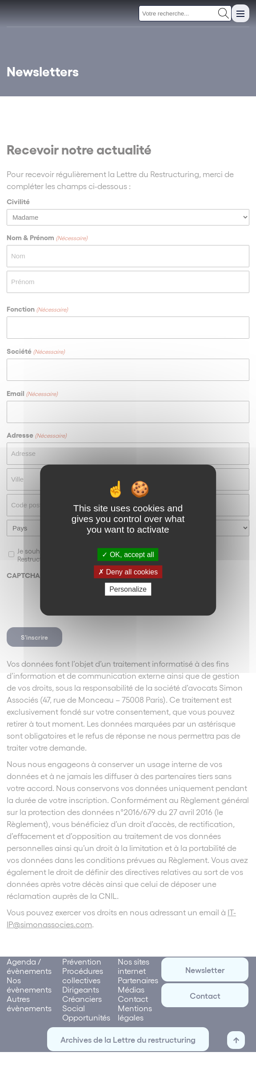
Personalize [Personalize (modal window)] (128, 589)
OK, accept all (128, 554)
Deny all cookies (128, 571)
